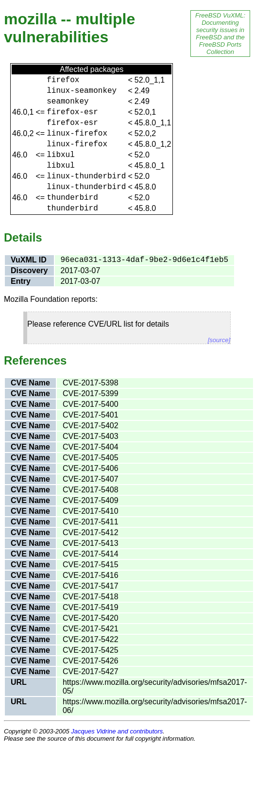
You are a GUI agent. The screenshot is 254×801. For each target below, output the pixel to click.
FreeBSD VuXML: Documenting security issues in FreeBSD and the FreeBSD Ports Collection (220, 33)
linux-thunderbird (86, 176)
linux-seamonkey (82, 91)
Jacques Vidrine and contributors (117, 731)
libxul (61, 155)
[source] (219, 340)
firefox (63, 80)
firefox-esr (72, 112)
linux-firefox (77, 133)
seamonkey (67, 101)
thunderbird (72, 197)
